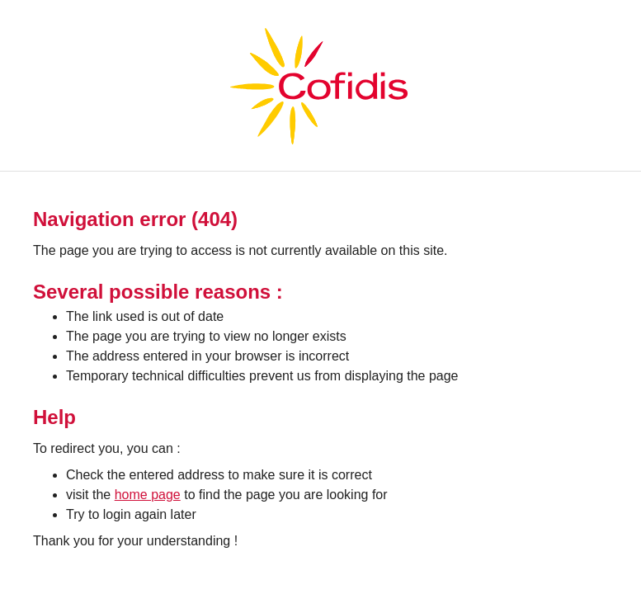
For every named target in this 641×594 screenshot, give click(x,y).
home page (148, 495)
